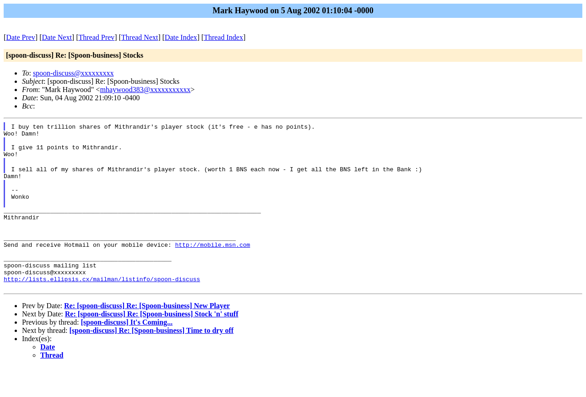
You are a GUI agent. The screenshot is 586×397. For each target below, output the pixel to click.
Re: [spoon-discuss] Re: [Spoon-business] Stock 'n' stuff (152, 344)
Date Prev (20, 37)
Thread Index (223, 37)
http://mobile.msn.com (212, 266)
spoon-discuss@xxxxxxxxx (73, 73)
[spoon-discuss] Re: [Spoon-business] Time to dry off (152, 360)
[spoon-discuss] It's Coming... (126, 352)
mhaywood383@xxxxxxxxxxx (145, 89)
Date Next (57, 37)
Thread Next (139, 37)
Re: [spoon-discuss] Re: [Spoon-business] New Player (147, 336)
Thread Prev (96, 37)
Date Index (181, 37)
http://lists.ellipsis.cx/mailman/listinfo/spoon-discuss (102, 308)
